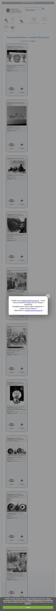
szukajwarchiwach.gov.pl (30, 300)
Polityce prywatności (35, 600)
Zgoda (28, 607)
